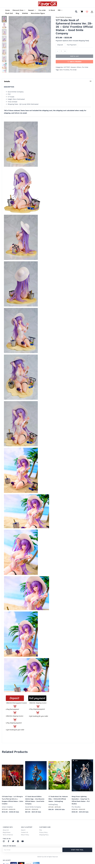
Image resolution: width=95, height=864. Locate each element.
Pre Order (85, 67)
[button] (24, 10)
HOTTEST (67, 67)
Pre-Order (73, 70)
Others (79, 67)
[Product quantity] (61, 51)
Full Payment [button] (71, 45)
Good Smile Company (64, 17)
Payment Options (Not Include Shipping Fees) (72, 41)
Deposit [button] (60, 45)
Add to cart (74, 56)
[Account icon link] (92, 12)
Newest (73, 67)
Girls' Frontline (64, 70)
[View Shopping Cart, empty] (82, 12)
